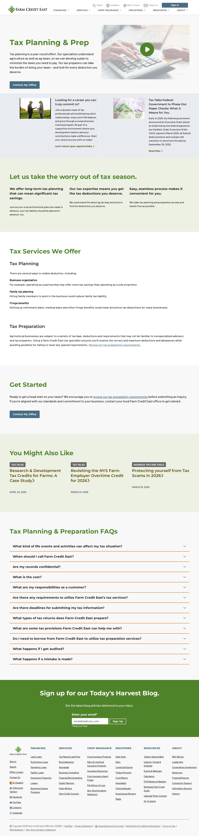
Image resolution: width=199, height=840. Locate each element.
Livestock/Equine (124, 767)
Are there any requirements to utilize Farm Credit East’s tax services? (70, 597)
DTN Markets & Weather (155, 781)
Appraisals (64, 767)
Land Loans (36, 756)
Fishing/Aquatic (123, 788)
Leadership (177, 762)
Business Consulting (69, 772)
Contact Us (15, 777)
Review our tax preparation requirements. (115, 345)
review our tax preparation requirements (120, 396)
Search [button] (97, 5)
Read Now (156, 151)
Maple (118, 799)
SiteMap (68, 826)
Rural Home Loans (39, 762)
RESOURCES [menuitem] (160, 10)
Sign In (13, 761)
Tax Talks (17, 464)
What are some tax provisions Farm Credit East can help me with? (67, 628)
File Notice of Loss (96, 785)
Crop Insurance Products (99, 756)
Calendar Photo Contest (155, 796)
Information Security (182, 788)
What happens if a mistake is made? (43, 659)
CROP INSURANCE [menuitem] (108, 10)
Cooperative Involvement (184, 767)
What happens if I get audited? (38, 649)
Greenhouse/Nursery (126, 793)
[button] (147, 49)
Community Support (182, 783)
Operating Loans (39, 767)
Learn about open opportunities (74, 146)
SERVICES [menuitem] (82, 10)
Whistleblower (17, 829)
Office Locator (16, 772)
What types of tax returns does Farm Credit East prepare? (61, 618)
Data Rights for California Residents (143, 826)
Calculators (149, 776)
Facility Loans (37, 772)
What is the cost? (27, 577)
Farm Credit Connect (69, 793)
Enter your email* (84, 714)
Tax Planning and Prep (69, 756)
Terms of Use (169, 826)
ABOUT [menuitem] (181, 10)
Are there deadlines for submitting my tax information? (58, 608)
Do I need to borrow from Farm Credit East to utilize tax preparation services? (77, 638)
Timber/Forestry (124, 772)
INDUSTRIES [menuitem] (136, 10)
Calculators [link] (112, 5)
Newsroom (177, 772)
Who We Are (178, 756)
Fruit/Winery (122, 778)
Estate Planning (66, 783)
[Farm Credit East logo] (27, 9)
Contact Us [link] (151, 5)
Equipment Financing (41, 778)
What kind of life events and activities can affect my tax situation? (67, 546)
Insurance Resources (97, 771)
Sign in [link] (175, 5)
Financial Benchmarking (70, 778)
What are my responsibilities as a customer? (49, 587)
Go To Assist (150, 801)
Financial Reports (180, 778)
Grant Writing (65, 788)
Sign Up (118, 721)
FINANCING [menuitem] (60, 10)
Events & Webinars (153, 771)
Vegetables (121, 783)
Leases (34, 783)
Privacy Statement (84, 826)
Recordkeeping (66, 762)
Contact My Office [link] (24, 84)
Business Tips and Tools (149, 464)
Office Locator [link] (131, 5)
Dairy (118, 762)
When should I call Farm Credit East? (43, 556)
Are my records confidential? (37, 567)
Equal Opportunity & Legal (109, 826)
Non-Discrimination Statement (41, 829)
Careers (176, 793)
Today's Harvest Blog (154, 756)
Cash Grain (121, 756)
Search (13, 767)
